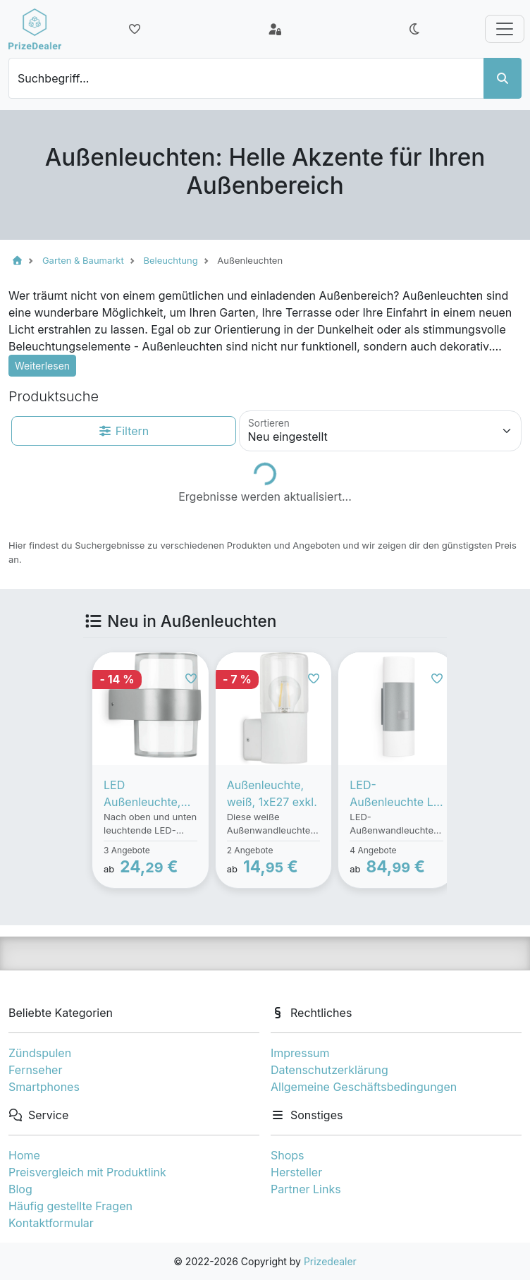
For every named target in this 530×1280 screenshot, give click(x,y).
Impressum (300, 1053)
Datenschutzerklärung (329, 1070)
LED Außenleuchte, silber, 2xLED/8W (149, 794)
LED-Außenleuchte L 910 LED (391, 794)
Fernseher (35, 1070)
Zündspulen (39, 1053)
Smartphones (44, 1087)
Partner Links (306, 1189)
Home (24, 1155)
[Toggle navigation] (504, 29)
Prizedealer (330, 1261)
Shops (287, 1155)
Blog (20, 1189)
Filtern (123, 431)
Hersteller (296, 1172)
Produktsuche (53, 396)
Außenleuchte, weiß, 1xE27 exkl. (272, 793)
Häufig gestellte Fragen (70, 1206)
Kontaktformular (51, 1223)
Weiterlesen (42, 366)
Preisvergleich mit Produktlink (87, 1172)
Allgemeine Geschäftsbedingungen (364, 1087)
